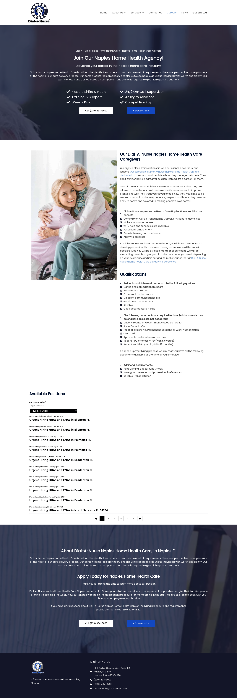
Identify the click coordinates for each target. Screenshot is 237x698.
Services (136, 12)
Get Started (200, 12)
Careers (172, 12)
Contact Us (155, 12)
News (184, 12)
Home (103, 12)
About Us (117, 12)
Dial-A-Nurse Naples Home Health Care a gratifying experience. (160, 260)
